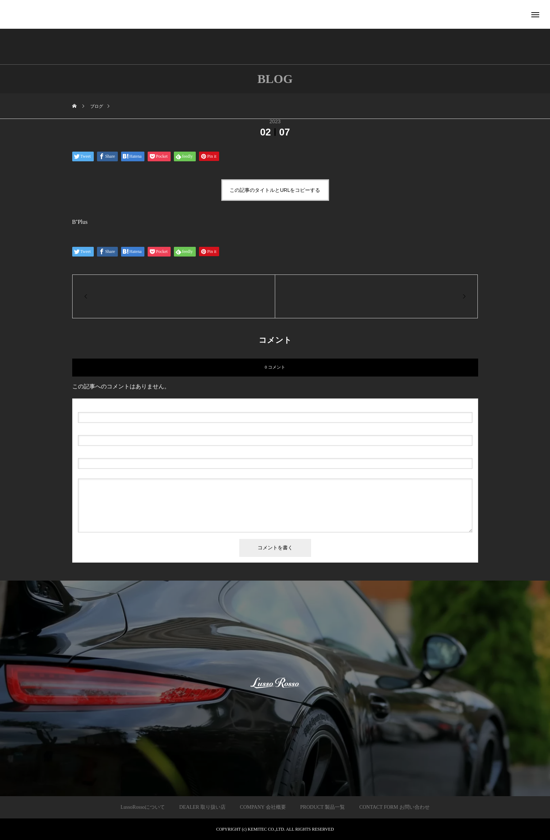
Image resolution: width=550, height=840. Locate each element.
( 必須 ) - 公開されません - (112, 429)
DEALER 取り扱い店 (202, 807)
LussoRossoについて (142, 807)
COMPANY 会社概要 (263, 807)
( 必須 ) (108, 406)
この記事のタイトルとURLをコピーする (275, 190)
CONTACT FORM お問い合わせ (394, 807)
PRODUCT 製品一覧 (322, 807)
